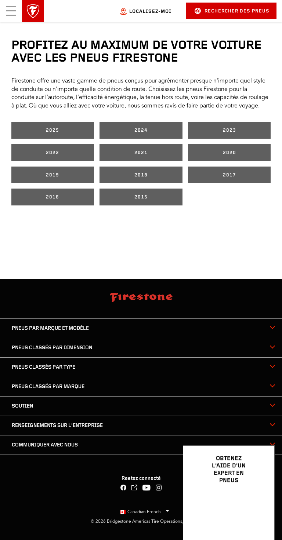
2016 (52, 197)
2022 (52, 152)
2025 (52, 130)
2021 (141, 152)
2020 (229, 152)
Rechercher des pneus (232, 11)
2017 (229, 175)
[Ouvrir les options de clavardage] (261, 513)
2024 (141, 130)
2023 (229, 130)
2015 (141, 197)
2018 (141, 175)
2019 (52, 175)
